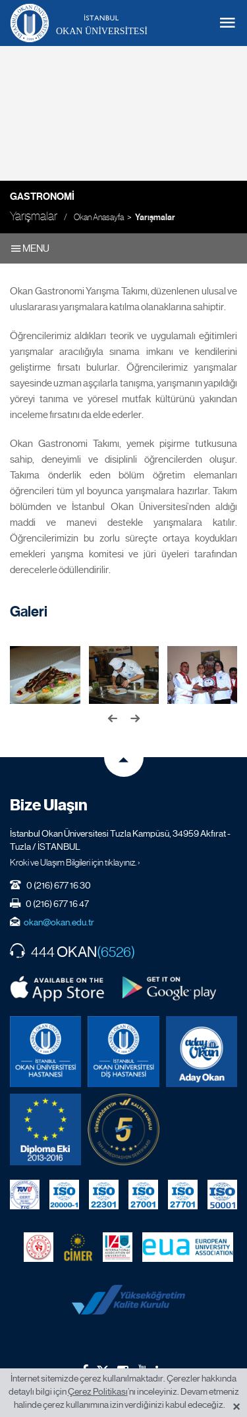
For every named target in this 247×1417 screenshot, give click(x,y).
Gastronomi (42, 196)
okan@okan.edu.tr (59, 922)
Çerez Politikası (98, 1391)
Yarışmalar (155, 217)
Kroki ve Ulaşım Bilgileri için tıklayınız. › (75, 862)
